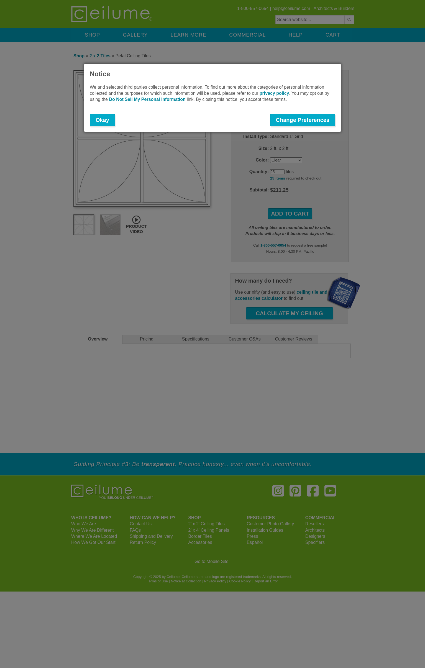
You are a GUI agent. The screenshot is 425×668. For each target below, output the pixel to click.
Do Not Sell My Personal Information (147, 99)
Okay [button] (102, 120)
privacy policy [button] (274, 93)
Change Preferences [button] (302, 120)
